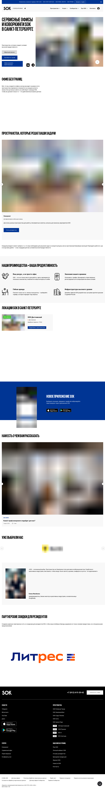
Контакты (56, 766)
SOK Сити (56, 719)
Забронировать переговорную (8, 63)
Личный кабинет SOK (59, 750)
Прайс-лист (53, 778)
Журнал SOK (56, 760)
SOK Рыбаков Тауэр (59, 709)
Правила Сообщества (54, 780)
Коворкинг (5, 747)
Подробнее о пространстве (37, 327)
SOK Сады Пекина (58, 715)
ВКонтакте (5, 712)
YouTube (4, 715)
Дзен (3, 719)
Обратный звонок (9, 52)
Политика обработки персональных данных (35, 778)
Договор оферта (16, 778)
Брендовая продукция (59, 757)
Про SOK (55, 747)
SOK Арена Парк (58, 722)
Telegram (4, 709)
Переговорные (6, 753)
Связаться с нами (95, 692)
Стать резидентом (11, 230)
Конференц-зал (6, 757)
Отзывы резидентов (59, 753)
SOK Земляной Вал (58, 712)
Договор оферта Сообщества (37, 780)
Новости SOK (57, 763)
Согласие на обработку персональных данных (14, 780)
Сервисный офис (7, 750)
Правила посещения (65, 778)
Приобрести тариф (9, 57)
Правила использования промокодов (84, 778)
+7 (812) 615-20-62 (18, 8)
